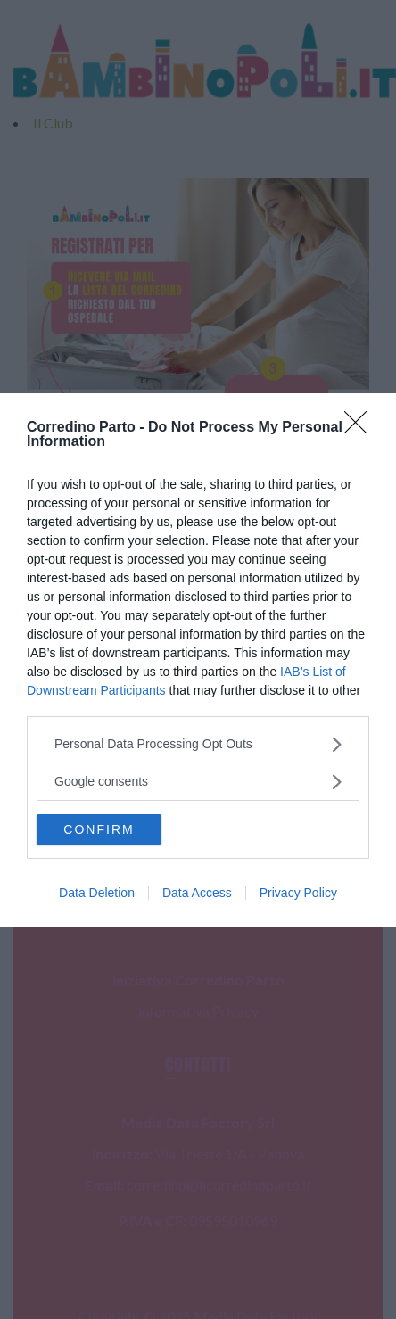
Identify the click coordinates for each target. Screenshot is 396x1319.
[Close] (361, 428)
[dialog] (198, 660)
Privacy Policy (298, 893)
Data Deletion (97, 893)
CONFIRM (98, 829)
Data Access (197, 893)
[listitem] (198, 744)
